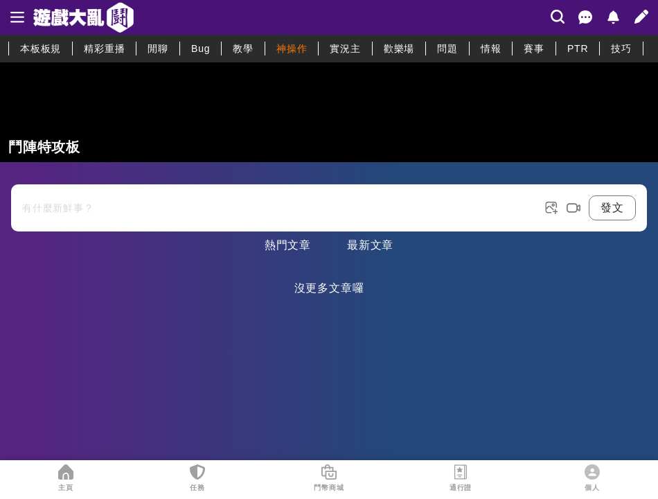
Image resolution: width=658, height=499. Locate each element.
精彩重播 (104, 48)
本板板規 (40, 48)
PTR (577, 48)
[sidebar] (17, 17)
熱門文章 (288, 245)
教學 (243, 48)
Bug (200, 48)
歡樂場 (399, 48)
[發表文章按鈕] (329, 196)
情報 (491, 48)
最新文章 (370, 245)
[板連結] (329, 112)
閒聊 (158, 48)
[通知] (613, 17)
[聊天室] (585, 17)
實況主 (345, 48)
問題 (447, 48)
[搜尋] (557, 16)
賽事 (534, 48)
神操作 (291, 48)
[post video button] (573, 208)
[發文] (641, 16)
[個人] (592, 472)
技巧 (621, 48)
